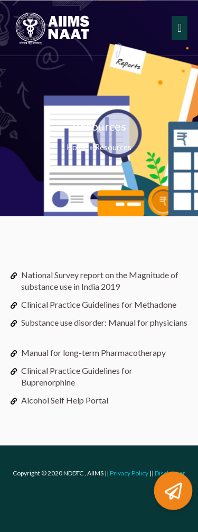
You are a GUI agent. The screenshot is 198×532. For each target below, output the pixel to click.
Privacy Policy (129, 473)
